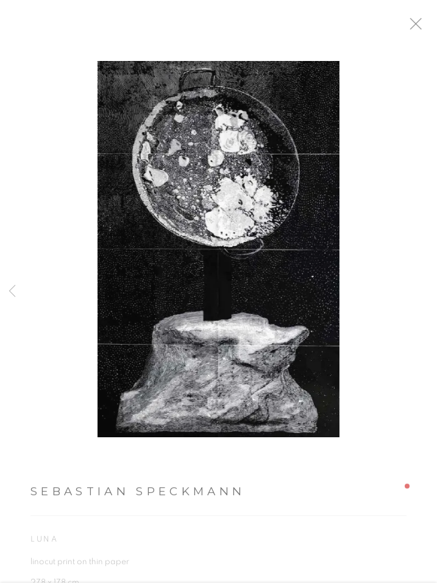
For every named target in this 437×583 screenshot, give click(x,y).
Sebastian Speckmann (137, 496)
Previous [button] (12, 291)
